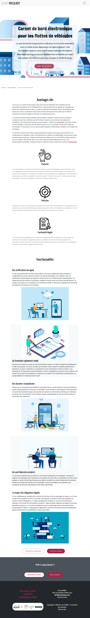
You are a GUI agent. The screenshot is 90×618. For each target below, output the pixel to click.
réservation (60, 122)
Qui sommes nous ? (28, 590)
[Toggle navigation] (84, 3)
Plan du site (62, 609)
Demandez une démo (34, 574)
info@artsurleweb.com (62, 595)
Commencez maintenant (33, 551)
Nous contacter (55, 574)
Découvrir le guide (56, 551)
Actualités (28, 594)
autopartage (73, 142)
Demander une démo (44, 66)
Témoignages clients (28, 597)
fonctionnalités (12, 87)
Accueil (4, 87)
